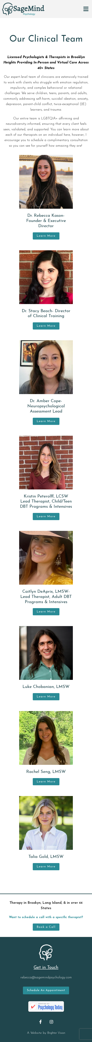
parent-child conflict (37, 104)
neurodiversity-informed (23, 124)
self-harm (43, 99)
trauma (55, 110)
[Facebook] (41, 1022)
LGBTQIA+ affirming (56, 118)
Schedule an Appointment (46, 990)
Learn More (46, 236)
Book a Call (46, 927)
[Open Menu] (85, 9)
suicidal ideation (64, 99)
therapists (30, 135)
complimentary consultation (67, 140)
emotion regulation (74, 82)
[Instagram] (51, 1022)
